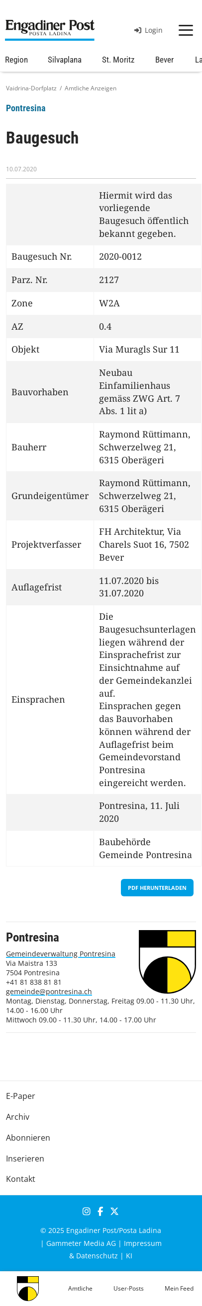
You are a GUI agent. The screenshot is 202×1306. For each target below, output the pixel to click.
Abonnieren (28, 1137)
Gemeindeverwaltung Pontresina (60, 953)
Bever (164, 60)
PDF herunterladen (157, 887)
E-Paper (20, 1095)
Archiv (17, 1116)
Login (148, 30)
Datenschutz (97, 1255)
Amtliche (80, 1288)
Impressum (143, 1243)
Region (16, 60)
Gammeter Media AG (81, 1243)
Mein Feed (179, 1288)
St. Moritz (118, 60)
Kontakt (20, 1178)
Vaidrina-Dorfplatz (31, 88)
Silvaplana (65, 60)
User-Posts (128, 1288)
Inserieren (25, 1158)
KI (129, 1255)
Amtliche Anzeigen (90, 88)
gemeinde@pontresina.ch (49, 991)
